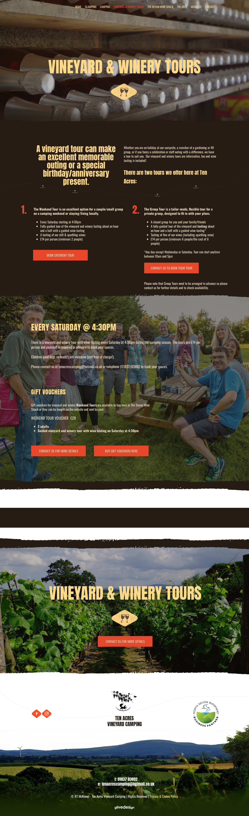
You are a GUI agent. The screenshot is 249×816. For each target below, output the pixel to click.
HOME (78, 7)
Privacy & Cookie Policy (164, 796)
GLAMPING (90, 7)
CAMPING (105, 7)
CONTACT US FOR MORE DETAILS (58, 451)
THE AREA (182, 7)
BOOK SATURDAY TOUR (60, 255)
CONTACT (210, 7)
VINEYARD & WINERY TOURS (129, 7)
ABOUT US (196, 7)
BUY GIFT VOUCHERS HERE (121, 451)
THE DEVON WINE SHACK (160, 7)
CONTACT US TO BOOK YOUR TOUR (171, 268)
